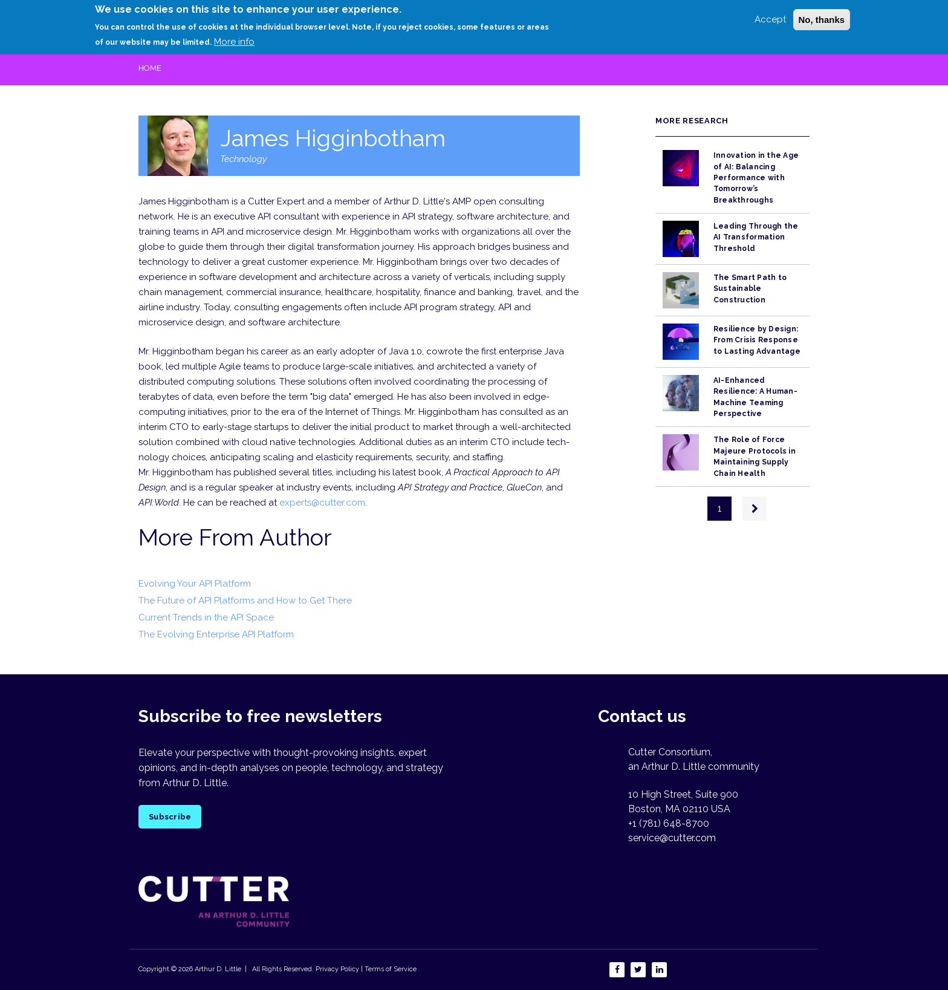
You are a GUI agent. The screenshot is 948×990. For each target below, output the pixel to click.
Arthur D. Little (217, 969)
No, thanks (822, 16)
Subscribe (170, 816)
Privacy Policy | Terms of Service (366, 969)
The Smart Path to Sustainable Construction (750, 288)
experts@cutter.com (322, 502)
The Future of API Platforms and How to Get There (245, 600)
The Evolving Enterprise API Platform (216, 634)
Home (149, 68)
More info (234, 39)
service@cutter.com (672, 838)
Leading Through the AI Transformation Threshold (756, 237)
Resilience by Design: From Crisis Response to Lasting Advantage (756, 340)
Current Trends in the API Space (206, 617)
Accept (770, 16)
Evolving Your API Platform (194, 583)
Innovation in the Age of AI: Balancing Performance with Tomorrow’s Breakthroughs (756, 177)
